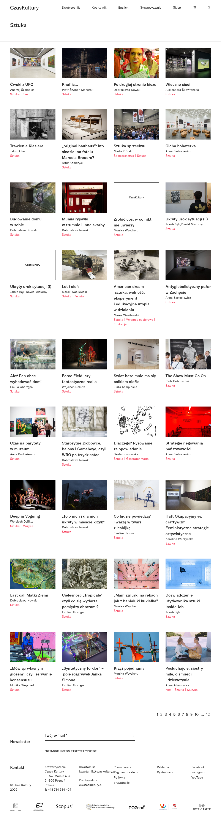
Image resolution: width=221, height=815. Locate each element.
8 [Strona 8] (187, 714)
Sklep (177, 7)
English (123, 7)
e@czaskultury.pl (90, 785)
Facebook (198, 767)
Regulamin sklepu (126, 772)
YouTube (197, 777)
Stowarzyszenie (150, 7)
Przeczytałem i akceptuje (71, 750)
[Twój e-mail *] (86, 735)
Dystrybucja (165, 772)
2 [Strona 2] (161, 714)
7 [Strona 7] (183, 714)
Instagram (198, 772)
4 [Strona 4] (170, 714)
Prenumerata (122, 767)
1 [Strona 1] (157, 714)
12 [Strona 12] (208, 714)
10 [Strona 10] (197, 714)
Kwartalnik (99, 7)
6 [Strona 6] (179, 714)
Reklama (163, 767)
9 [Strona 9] (191, 714)
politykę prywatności (85, 750)
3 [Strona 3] (166, 714)
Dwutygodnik (71, 7)
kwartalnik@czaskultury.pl (97, 771)
